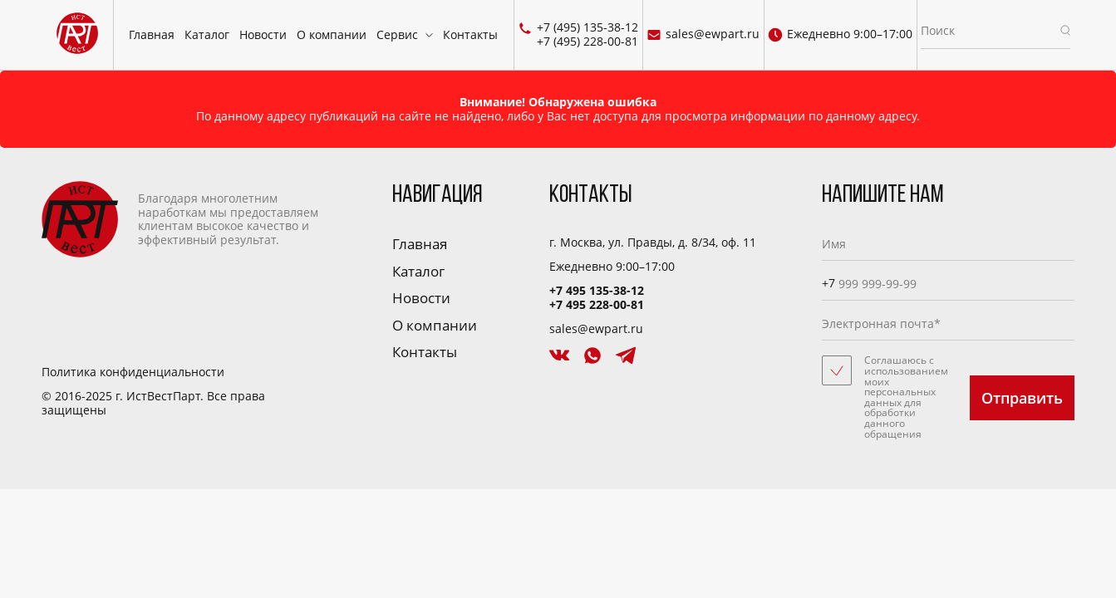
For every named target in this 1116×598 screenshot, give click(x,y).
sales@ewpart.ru (703, 34)
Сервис (397, 34)
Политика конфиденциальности (133, 372)
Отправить (1022, 398)
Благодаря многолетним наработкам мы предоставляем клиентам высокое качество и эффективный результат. (180, 219)
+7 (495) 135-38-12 (587, 28)
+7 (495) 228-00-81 (587, 42)
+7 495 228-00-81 (596, 304)
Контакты (470, 34)
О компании (331, 34)
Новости (263, 34)
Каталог (206, 34)
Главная (152, 34)
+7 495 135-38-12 (596, 290)
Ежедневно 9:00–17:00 (840, 34)
